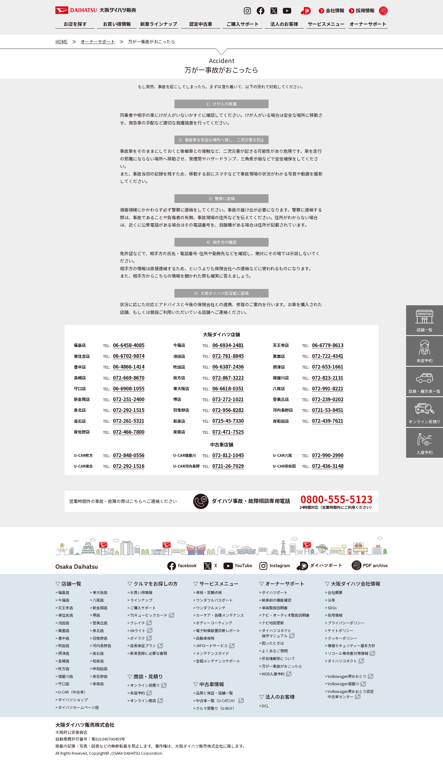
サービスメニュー (326, 24)
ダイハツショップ (73, 699)
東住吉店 (65, 615)
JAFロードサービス (215, 645)
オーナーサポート (367, 24)
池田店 (63, 622)
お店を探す (75, 24)
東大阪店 (100, 592)
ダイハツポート (319, 566)
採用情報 (361, 10)
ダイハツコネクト (278, 633)
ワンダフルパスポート (214, 600)
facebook (182, 566)
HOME (61, 41)
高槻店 (63, 660)
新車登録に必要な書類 (148, 653)
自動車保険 (205, 638)
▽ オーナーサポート (282, 583)
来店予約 (141, 692)
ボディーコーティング (214, 622)
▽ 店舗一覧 (68, 583)
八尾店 (98, 600)
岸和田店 (100, 668)
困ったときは (273, 643)
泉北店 (98, 630)
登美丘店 (100, 622)
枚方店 (63, 668)
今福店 (63, 600)
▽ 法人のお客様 (277, 696)
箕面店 (63, 630)
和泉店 (98, 660)
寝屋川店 (65, 676)
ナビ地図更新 (273, 622)
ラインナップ (141, 600)
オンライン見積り (148, 685)
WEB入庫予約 (276, 673)
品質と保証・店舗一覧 (214, 692)
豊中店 (63, 638)
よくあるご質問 (275, 650)
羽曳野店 (100, 638)
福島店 (63, 592)
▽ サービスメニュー (216, 583)
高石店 (98, 653)
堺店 (96, 615)
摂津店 (63, 653)
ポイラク (141, 638)
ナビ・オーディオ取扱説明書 (285, 615)
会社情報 (331, 10)
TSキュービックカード (152, 615)
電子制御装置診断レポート (218, 630)
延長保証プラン (146, 645)
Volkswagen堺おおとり (350, 676)
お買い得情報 (117, 24)
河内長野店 (102, 645)
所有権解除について (278, 658)
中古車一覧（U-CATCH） (220, 700)
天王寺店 (65, 607)
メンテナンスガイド (212, 653)
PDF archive (370, 566)
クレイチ (141, 622)
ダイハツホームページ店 (78, 707)
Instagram (274, 566)
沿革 (331, 600)
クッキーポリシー (342, 638)
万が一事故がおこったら (282, 666)
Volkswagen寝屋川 (347, 683)
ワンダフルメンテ (210, 607)
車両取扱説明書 (275, 607)
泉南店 (98, 683)
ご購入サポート (242, 24)
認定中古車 (200, 24)
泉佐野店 (100, 676)
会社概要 (335, 592)
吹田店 (63, 645)
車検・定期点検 (209, 592)
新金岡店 (100, 607)
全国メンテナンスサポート (218, 660)
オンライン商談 (146, 700)
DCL (265, 705)
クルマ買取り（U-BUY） (216, 708)
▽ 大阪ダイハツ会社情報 (352, 583)
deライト (141, 630)
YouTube (237, 566)
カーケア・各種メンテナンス (220, 615)
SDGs (332, 607)
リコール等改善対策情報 (351, 653)
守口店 (63, 683)
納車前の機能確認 (276, 600)
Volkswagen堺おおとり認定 (351, 694)
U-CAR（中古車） (72, 692)
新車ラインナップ (158, 24)
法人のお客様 (284, 24)
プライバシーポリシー (346, 622)
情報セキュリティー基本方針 (351, 645)
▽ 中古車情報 (208, 684)
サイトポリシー (340, 630)
